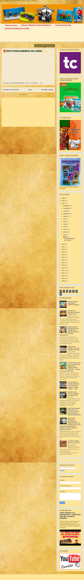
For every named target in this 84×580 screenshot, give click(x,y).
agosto (65, 216)
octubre (65, 211)
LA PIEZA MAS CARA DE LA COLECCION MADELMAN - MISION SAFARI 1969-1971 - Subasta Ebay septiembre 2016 (70, 367)
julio (64, 219)
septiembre (66, 213)
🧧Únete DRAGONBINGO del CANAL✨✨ (25, 51)
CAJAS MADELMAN (63, 25)
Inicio (30, 89)
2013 (63, 268)
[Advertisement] (43, 37)
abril (64, 226)
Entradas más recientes (11, 89)
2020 (63, 249)
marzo (65, 229)
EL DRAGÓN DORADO (18, 83)
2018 (63, 254)
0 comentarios (34, 83)
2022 (63, 247)
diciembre (66, 205)
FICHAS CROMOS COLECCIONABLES (36, 25)
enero (65, 234)
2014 (63, 265)
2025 (63, 201)
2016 (63, 260)
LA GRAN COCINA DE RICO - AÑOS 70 (74, 441)
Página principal (11, 25)
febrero (65, 232)
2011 (63, 273)
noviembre (66, 208)
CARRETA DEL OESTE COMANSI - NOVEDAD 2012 (74, 393)
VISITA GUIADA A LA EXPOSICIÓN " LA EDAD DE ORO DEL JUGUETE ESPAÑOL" (70, 515)
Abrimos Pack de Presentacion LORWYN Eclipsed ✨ (73, 304)
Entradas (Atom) (32, 94)
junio (64, 221)
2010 (63, 275)
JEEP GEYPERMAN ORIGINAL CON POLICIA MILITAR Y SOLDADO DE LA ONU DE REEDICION (74, 412)
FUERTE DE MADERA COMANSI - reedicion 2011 (74, 312)
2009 (63, 278)
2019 (63, 252)
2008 (63, 281)
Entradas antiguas (47, 89)
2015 (63, 262)
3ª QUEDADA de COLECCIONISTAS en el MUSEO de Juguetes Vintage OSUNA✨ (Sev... (73, 386)
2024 (63, 203)
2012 (63, 270)
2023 (63, 244)
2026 (63, 198)
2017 (63, 257)
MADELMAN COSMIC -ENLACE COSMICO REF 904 (74, 348)
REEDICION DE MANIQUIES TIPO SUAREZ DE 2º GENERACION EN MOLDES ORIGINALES (69, 331)
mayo (65, 224)
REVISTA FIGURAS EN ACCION (17, 28)
